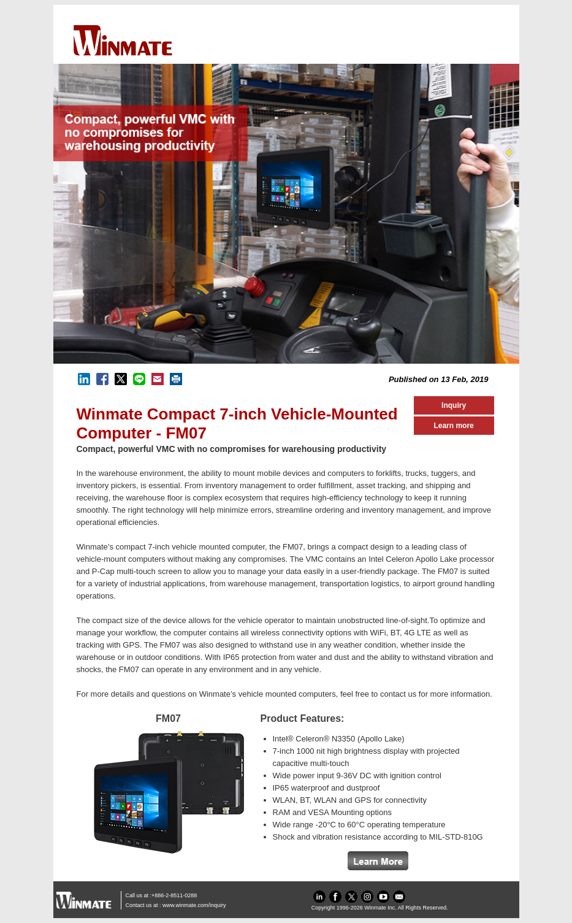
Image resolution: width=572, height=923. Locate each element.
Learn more (453, 425)
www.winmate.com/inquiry (194, 905)
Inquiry (453, 405)
